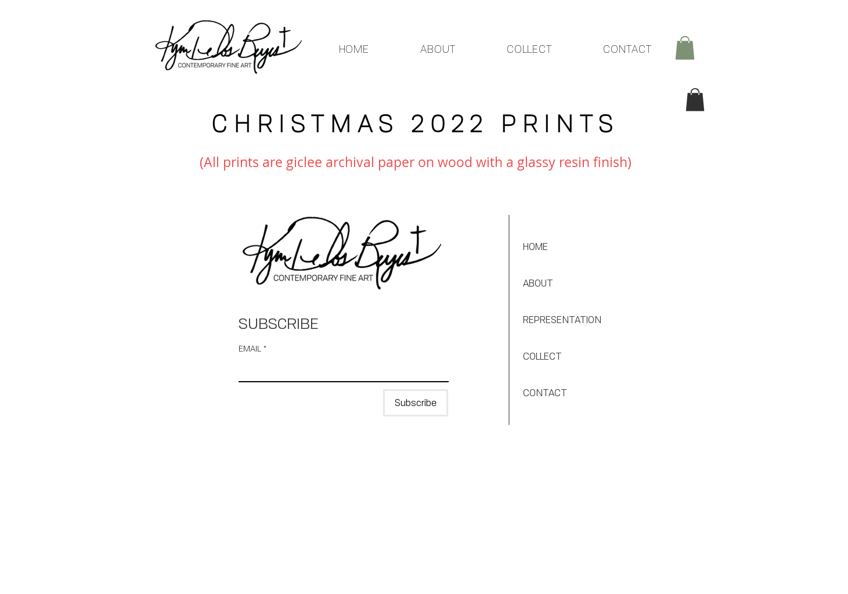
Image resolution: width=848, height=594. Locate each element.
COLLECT (542, 356)
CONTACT (545, 392)
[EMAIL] (340, 369)
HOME (535, 246)
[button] (685, 48)
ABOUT (538, 283)
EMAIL (252, 348)
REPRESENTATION (562, 319)
